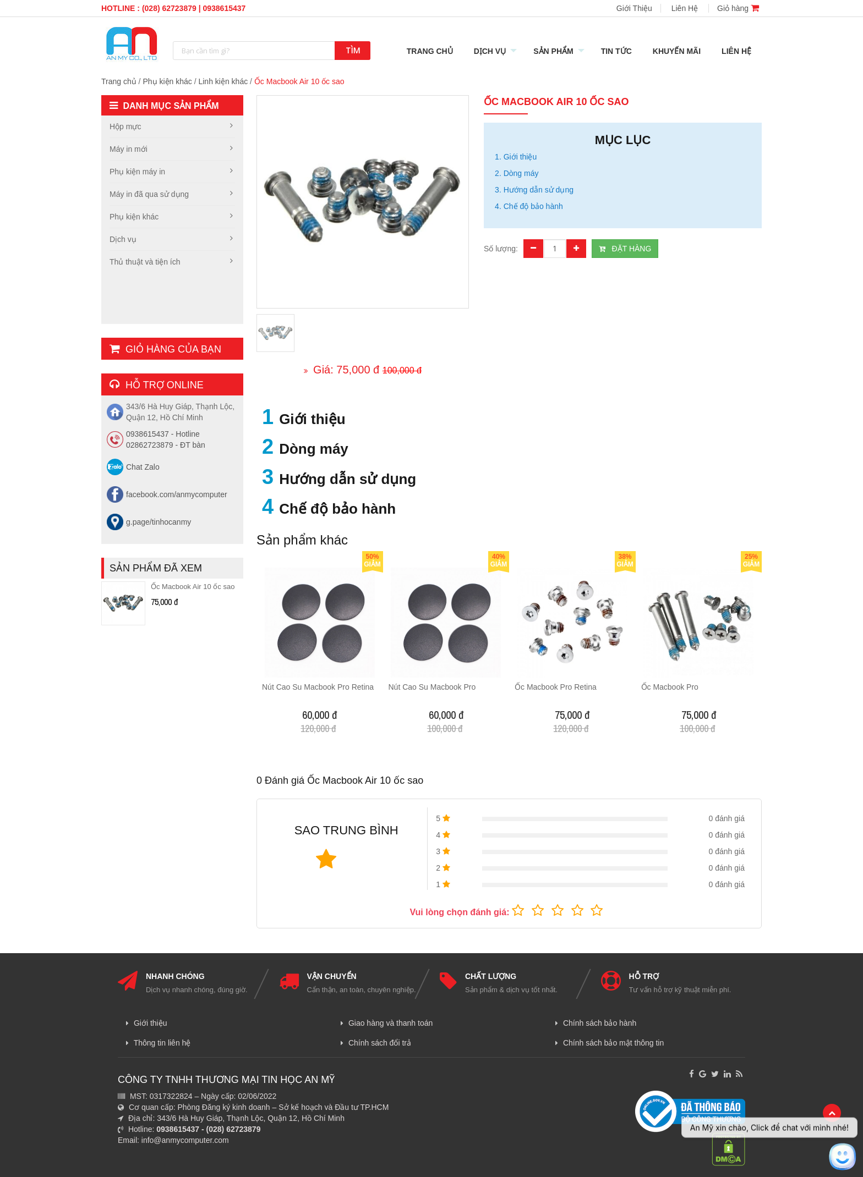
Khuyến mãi (677, 51)
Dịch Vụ (490, 51)
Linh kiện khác (223, 81)
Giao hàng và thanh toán (387, 1023)
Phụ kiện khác (167, 81)
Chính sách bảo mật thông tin (609, 1042)
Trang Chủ (430, 51)
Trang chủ (118, 81)
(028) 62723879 (169, 8)
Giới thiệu (146, 1023)
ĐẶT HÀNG (625, 248)
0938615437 (224, 8)
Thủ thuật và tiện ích (145, 261)
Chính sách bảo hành (595, 1023)
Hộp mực (125, 126)
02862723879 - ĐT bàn (165, 445)
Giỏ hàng (738, 8)
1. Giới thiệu (516, 156)
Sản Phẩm (553, 51)
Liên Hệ (684, 8)
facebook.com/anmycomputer (176, 494)
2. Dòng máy (516, 173)
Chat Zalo (143, 467)
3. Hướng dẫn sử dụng (534, 189)
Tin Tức (616, 51)
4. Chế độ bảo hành (529, 206)
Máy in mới (129, 149)
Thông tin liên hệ (158, 1042)
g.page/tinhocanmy (158, 522)
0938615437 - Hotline (163, 434)
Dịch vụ (123, 239)
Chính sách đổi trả (376, 1042)
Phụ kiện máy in (137, 171)
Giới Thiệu (634, 8)
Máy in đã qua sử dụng (149, 194)
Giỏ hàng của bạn (165, 349)
